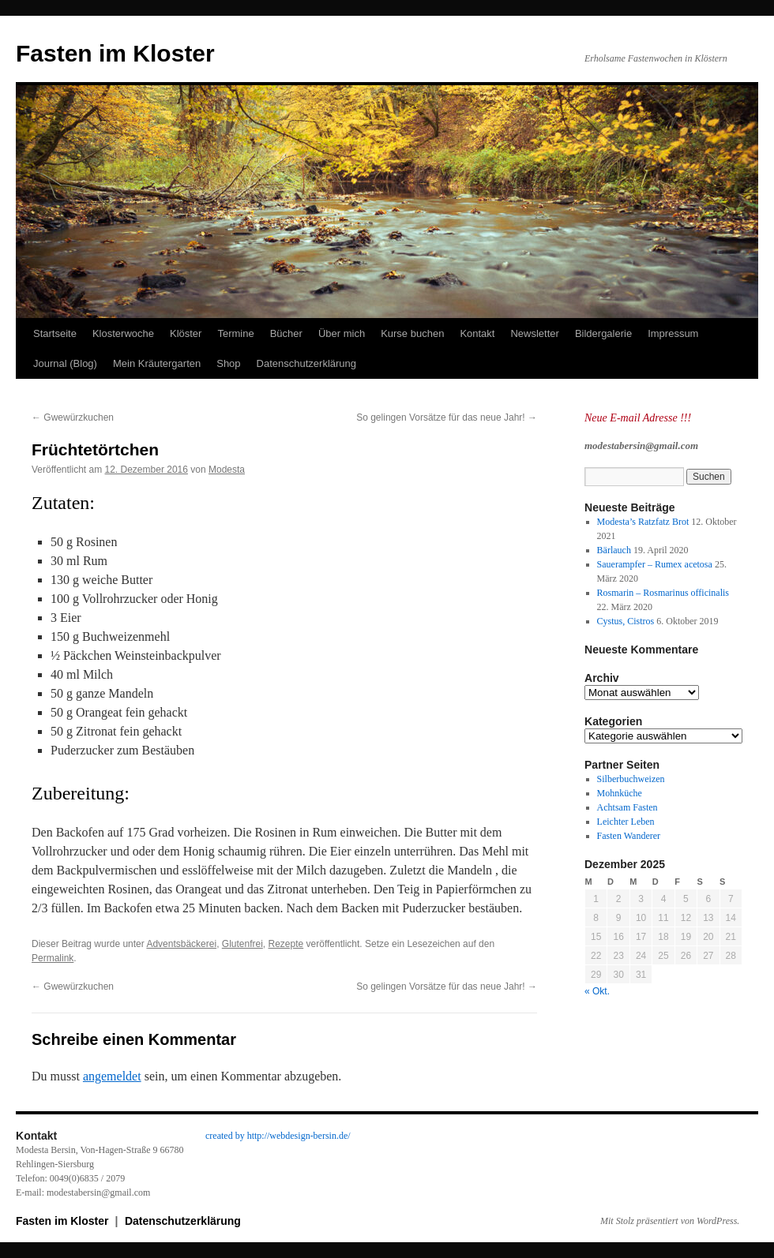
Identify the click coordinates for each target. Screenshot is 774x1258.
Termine (235, 333)
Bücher (286, 333)
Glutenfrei (242, 943)
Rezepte (286, 943)
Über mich (341, 333)
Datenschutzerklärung (306, 363)
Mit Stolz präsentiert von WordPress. (669, 1220)
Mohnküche (619, 793)
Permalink (52, 958)
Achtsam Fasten (627, 807)
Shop (228, 363)
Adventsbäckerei (181, 943)
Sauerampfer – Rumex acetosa (654, 564)
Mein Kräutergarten (157, 363)
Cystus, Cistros (626, 621)
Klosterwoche (123, 333)
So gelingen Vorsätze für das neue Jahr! (446, 417)
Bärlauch (614, 550)
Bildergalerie (603, 333)
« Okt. (597, 991)
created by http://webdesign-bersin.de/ (278, 1135)
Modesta (227, 469)
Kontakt (477, 333)
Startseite (55, 333)
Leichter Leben (626, 821)
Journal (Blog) (65, 363)
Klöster (185, 333)
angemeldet (112, 1076)
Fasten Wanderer (628, 835)
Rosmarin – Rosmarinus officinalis (663, 592)
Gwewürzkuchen (73, 417)
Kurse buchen (412, 333)
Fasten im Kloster (115, 53)
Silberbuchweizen (631, 778)
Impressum (673, 333)
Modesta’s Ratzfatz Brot (643, 521)
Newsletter (534, 333)
